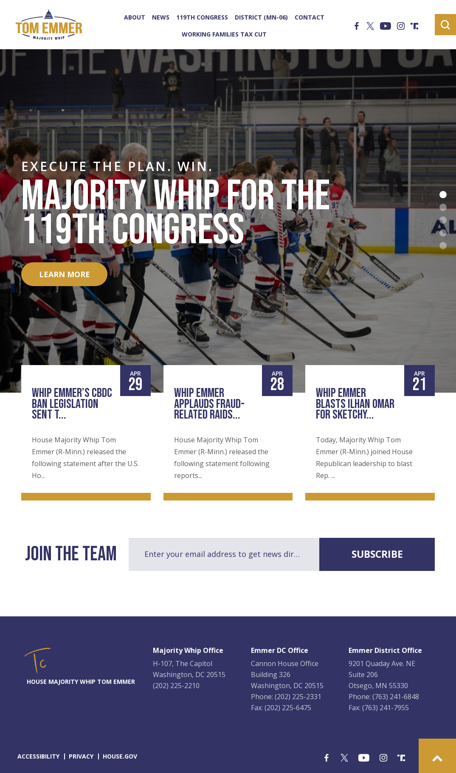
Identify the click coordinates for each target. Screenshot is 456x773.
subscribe (377, 554)
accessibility (38, 756)
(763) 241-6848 (395, 696)
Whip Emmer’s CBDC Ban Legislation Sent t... (72, 403)
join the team (71, 554)
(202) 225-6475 (288, 707)
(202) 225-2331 (298, 696)
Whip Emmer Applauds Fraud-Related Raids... (209, 403)
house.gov (120, 756)
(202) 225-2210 (176, 685)
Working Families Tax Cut (224, 34)
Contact (309, 17)
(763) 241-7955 (385, 707)
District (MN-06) (261, 17)
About (134, 17)
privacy (81, 756)
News (160, 17)
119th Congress (202, 17)
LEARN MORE (64, 274)
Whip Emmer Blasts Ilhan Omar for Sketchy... (355, 403)
